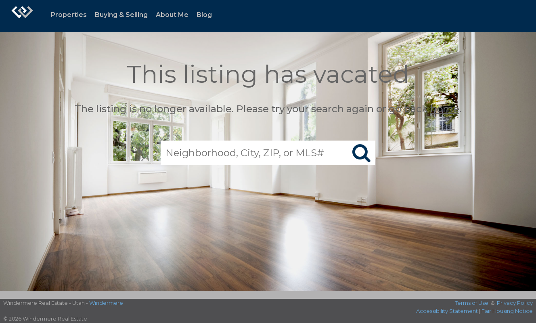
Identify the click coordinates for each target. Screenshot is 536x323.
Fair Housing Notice (507, 311)
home (444, 109)
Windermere (106, 303)
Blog (204, 15)
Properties (69, 15)
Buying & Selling (121, 15)
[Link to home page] (22, 16)
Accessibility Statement (447, 311)
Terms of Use (471, 303)
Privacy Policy (515, 303)
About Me (172, 15)
